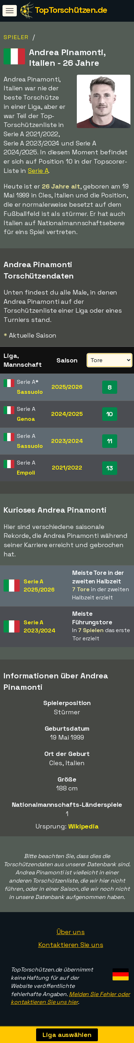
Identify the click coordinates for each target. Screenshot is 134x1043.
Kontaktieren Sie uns (70, 945)
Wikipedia (83, 826)
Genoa (26, 419)
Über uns (70, 932)
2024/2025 (67, 414)
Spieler (16, 37)
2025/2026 (67, 387)
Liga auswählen (67, 1035)
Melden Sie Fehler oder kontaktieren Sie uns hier (70, 998)
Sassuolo (30, 392)
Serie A (38, 170)
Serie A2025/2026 (39, 585)
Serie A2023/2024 (39, 626)
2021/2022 (67, 467)
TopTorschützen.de (71, 9)
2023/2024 (67, 441)
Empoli (26, 472)
